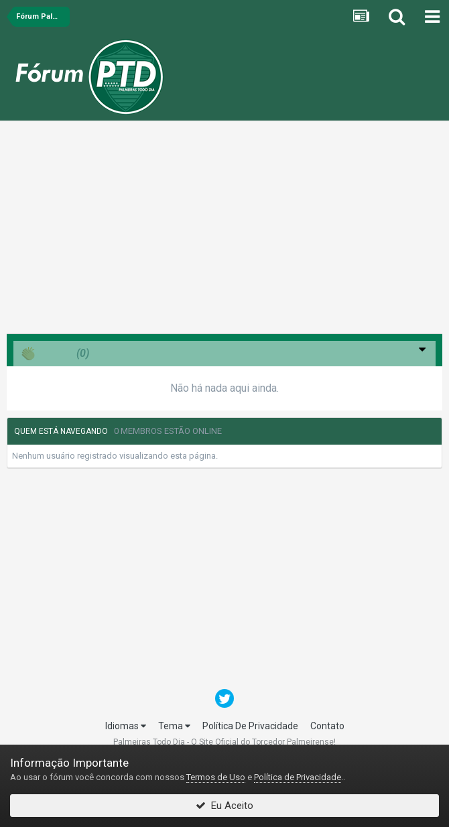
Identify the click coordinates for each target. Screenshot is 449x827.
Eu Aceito (224, 806)
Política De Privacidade (250, 726)
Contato (327, 726)
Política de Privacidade (297, 777)
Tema (174, 726)
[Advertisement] (224, 230)
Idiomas (125, 726)
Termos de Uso (215, 777)
